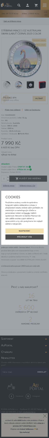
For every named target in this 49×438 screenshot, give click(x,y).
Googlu (27, 213)
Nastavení (24, 231)
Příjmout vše (24, 237)
